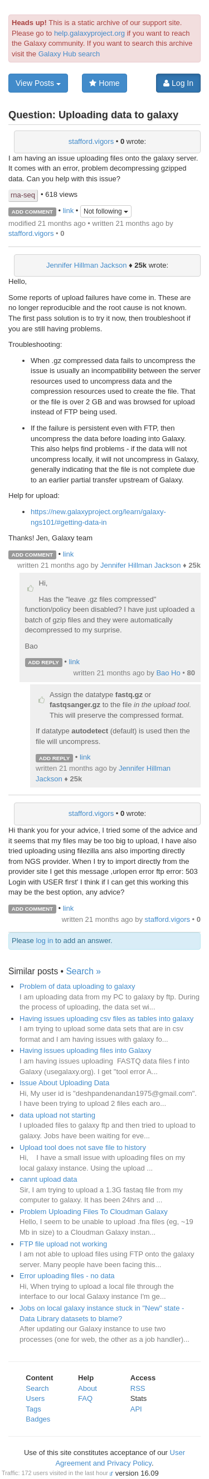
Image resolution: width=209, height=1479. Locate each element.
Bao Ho (168, 673)
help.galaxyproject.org (89, 33)
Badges (38, 1419)
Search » (83, 971)
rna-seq (23, 195)
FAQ (85, 1398)
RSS (137, 1388)
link (68, 211)
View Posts (38, 83)
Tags (33, 1409)
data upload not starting (57, 1115)
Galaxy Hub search (69, 54)
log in (44, 940)
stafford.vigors (91, 141)
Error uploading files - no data (67, 1276)
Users (35, 1398)
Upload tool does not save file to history (83, 1147)
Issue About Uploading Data (64, 1083)
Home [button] (104, 83)
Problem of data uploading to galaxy (77, 986)
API (136, 1409)
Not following (106, 211)
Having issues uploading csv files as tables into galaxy (106, 1018)
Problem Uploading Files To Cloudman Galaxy (94, 1211)
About (87, 1388)
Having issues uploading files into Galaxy (85, 1050)
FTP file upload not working (63, 1244)
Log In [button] (178, 83)
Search (37, 1388)
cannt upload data (48, 1179)
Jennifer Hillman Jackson (86, 265)
